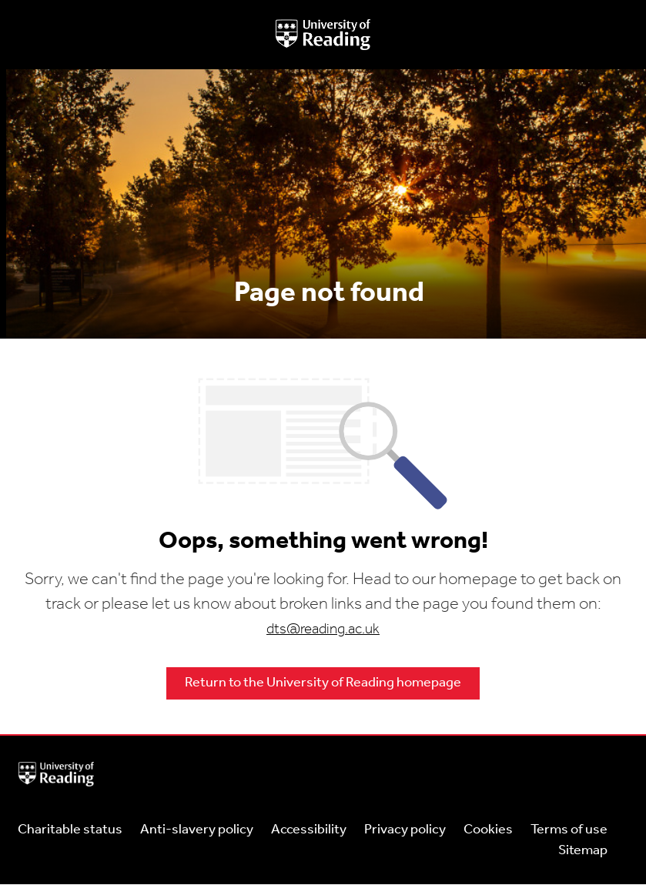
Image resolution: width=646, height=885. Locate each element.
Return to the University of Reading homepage (323, 683)
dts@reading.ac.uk (323, 630)
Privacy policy (405, 830)
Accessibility (308, 830)
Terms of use (569, 830)
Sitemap (583, 850)
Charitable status (70, 830)
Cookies (488, 830)
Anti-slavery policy (196, 830)
